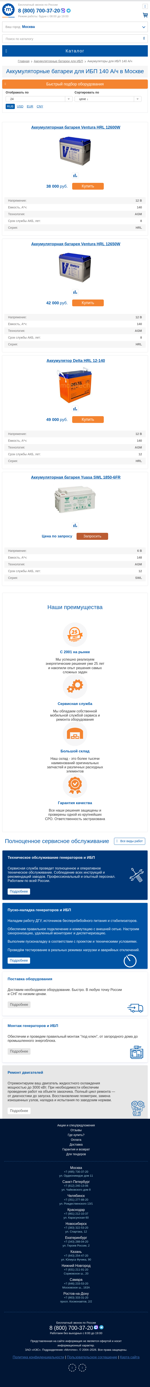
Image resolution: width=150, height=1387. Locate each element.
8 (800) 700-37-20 (39, 11)
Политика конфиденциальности (38, 1357)
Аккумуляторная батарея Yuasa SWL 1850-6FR (76, 477)
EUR (30, 106)
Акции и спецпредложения (76, 1125)
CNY (40, 106)
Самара (76, 1279)
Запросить (92, 536)
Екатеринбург (76, 1238)
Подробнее (19, 891)
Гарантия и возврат (76, 1149)
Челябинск (76, 1196)
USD (20, 106)
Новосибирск (76, 1224)
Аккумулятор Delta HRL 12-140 (76, 360)
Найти (144, 38)
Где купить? (76, 1135)
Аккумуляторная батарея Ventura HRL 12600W (75, 127)
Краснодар (76, 1210)
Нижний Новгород (76, 1266)
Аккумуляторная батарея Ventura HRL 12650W (75, 244)
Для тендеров (76, 1154)
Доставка (76, 1144)
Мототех (8, 10)
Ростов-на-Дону (76, 1293)
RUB (10, 106)
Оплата (76, 1139)
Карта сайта (130, 1357)
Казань (76, 1252)
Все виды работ (131, 841)
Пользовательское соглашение (92, 1357)
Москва (76, 1168)
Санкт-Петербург (76, 1182)
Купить (88, 186)
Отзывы (76, 1130)
